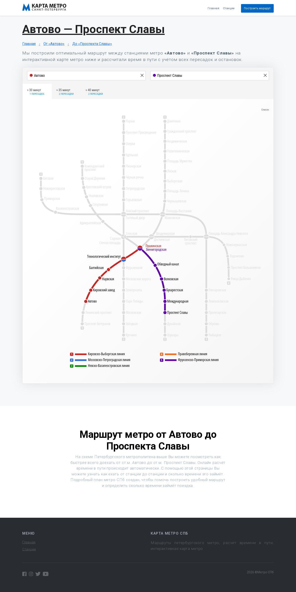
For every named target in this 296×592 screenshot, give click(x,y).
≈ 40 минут (94, 92)
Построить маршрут (257, 8)
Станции (229, 8)
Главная (213, 8)
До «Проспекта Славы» (92, 44)
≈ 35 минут (65, 92)
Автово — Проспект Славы (93, 29)
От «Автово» (53, 44)
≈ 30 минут (35, 92)
